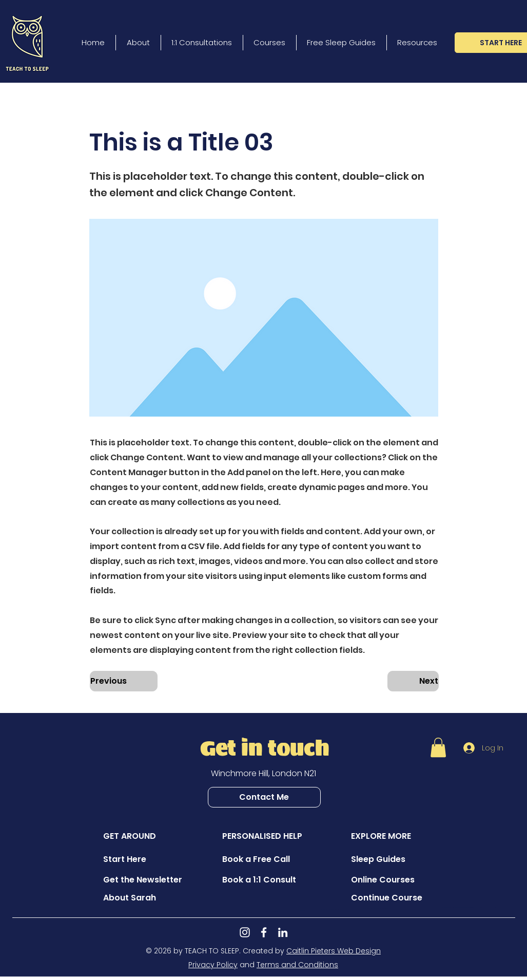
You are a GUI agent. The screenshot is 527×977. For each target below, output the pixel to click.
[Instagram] (244, 932)
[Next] (413, 681)
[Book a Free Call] (258, 859)
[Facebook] (263, 932)
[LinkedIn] (282, 932)
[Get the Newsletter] (142, 880)
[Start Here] (139, 859)
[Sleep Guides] (387, 859)
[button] (124, 108)
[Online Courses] (387, 880)
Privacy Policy (213, 965)
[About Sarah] (139, 898)
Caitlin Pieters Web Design (333, 951)
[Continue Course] (387, 898)
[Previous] (124, 681)
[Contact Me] (264, 797)
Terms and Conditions (297, 965)
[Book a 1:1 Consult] (259, 880)
